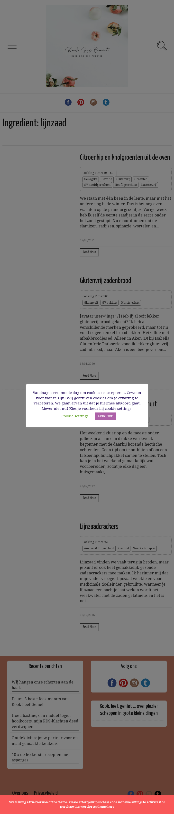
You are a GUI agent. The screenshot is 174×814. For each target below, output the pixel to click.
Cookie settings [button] (75, 416)
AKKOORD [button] (105, 416)
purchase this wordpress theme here (87, 806)
